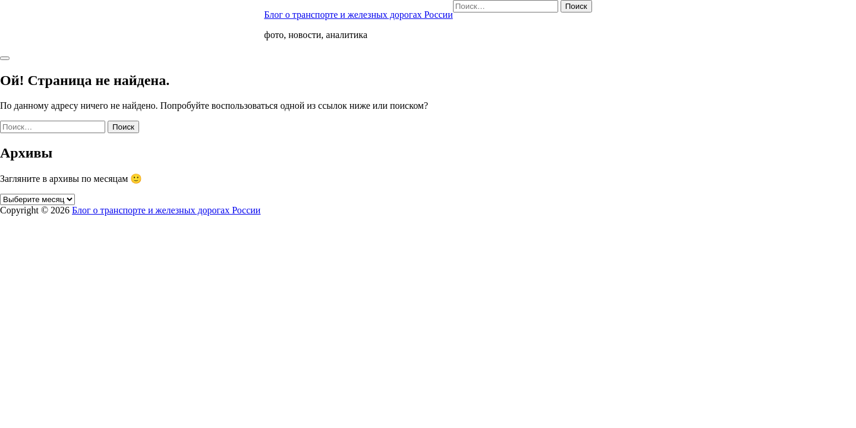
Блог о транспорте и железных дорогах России (358, 15)
